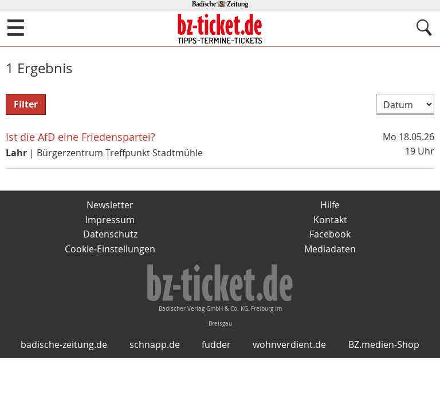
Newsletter (110, 205)
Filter (26, 104)
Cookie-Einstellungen (110, 249)
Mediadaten (330, 249)
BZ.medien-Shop (383, 344)
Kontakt (330, 219)
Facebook (330, 234)
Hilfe (330, 205)
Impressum (110, 219)
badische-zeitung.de (64, 344)
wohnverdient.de (289, 344)
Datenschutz (110, 234)
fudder (216, 344)
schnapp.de (154, 344)
